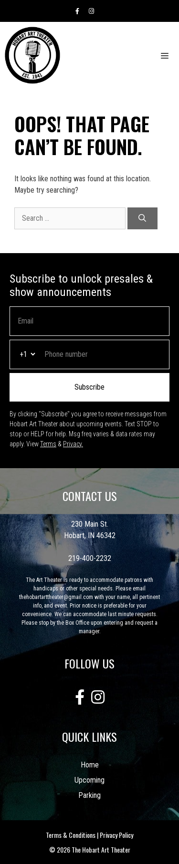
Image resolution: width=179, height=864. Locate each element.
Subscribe (89, 387)
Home (90, 764)
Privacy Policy (116, 835)
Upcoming (89, 780)
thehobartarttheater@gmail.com (56, 597)
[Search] (142, 218)
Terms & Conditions (70, 835)
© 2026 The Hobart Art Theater (89, 849)
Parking (89, 795)
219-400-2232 (89, 558)
